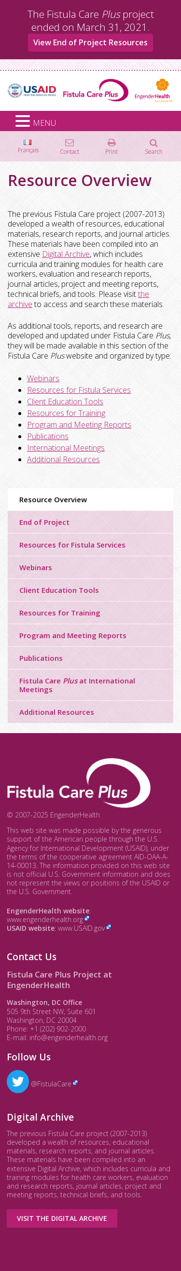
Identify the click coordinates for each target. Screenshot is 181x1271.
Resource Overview (53, 499)
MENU (44, 123)
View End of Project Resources (90, 42)
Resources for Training (66, 413)
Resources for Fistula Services (79, 390)
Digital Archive (66, 254)
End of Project (44, 522)
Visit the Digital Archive (62, 1218)
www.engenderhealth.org (45, 919)
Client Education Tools (65, 401)
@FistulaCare (39, 1083)
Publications (48, 436)
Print (111, 151)
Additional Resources (63, 459)
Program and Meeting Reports (79, 424)
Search (154, 151)
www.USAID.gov (81, 928)
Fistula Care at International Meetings (77, 685)
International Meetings (66, 447)
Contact (69, 151)
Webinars (43, 378)
